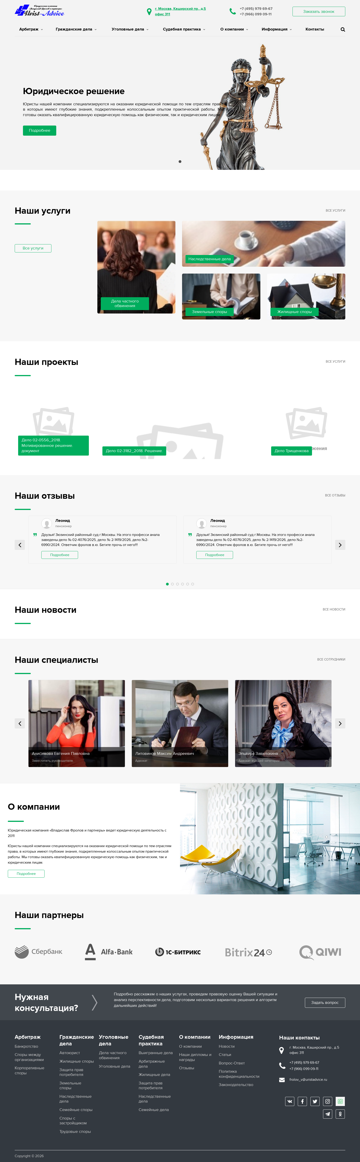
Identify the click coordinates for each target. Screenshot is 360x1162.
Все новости (334, 609)
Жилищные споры (76, 1061)
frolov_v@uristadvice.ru (308, 1079)
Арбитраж (31, 29)
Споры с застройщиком (73, 1121)
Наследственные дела (75, 1099)
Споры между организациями (29, 1057)
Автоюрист (69, 1052)
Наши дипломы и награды (195, 1057)
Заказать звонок (318, 11)
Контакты (315, 29)
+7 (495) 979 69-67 (256, 8)
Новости (227, 1046)
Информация (277, 29)
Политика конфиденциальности (239, 1074)
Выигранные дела (156, 1052)
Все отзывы (335, 495)
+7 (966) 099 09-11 (256, 14)
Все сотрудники (331, 659)
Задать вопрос (324, 1002)
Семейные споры (76, 1109)
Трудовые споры (75, 1131)
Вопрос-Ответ (232, 1063)
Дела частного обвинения (113, 1055)
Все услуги (33, 248)
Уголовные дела (130, 29)
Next (340, 545)
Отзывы (186, 1068)
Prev (20, 545)
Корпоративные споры (29, 1070)
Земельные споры (70, 1085)
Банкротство (26, 1046)
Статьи (225, 1054)
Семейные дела (154, 1109)
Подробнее (39, 130)
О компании (234, 29)
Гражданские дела (76, 29)
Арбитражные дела (152, 1064)
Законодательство (236, 1084)
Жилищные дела (154, 1074)
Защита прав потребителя (71, 1072)
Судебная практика (184, 29)
